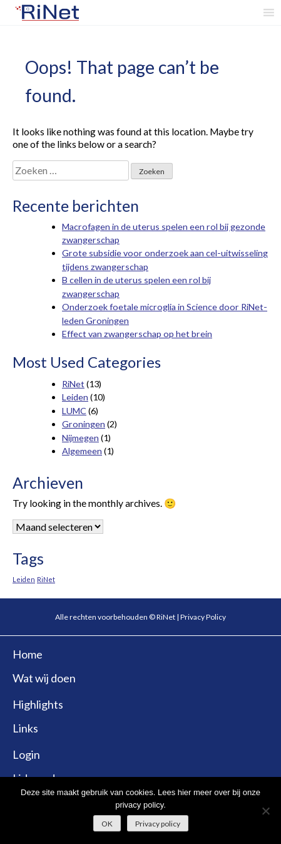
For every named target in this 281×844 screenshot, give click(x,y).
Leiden (75, 397)
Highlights (38, 704)
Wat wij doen (44, 678)
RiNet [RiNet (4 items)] (46, 579)
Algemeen (82, 450)
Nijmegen (80, 437)
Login (26, 754)
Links (25, 728)
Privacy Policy (203, 617)
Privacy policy (157, 823)
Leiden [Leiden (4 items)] (24, 579)
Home (28, 654)
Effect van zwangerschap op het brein (137, 333)
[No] (265, 811)
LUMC (74, 410)
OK (107, 823)
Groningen (83, 424)
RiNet (73, 383)
